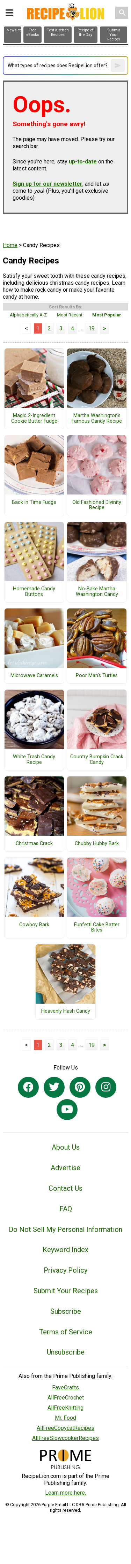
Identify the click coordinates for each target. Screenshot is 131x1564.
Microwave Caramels (34, 675)
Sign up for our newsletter (47, 184)
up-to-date (83, 161)
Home (10, 245)
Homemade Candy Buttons (34, 591)
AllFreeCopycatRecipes (65, 1428)
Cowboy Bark (34, 925)
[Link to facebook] (28, 1087)
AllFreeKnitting (65, 1407)
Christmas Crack (34, 843)
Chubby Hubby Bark (97, 843)
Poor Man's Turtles (97, 675)
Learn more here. (65, 1492)
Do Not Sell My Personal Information (65, 1229)
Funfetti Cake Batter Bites (96, 927)
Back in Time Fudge (34, 502)
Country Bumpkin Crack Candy (96, 759)
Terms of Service (65, 1332)
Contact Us (65, 1188)
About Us (66, 1147)
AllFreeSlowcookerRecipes (65, 1438)
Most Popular (106, 314)
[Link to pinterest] (80, 1087)
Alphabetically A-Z (28, 314)
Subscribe (65, 1311)
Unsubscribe (66, 1352)
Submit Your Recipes (66, 1291)
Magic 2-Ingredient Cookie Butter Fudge (34, 418)
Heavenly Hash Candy (65, 1011)
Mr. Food (65, 1417)
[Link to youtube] (67, 1109)
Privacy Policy (65, 1270)
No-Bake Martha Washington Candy (97, 591)
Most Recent (69, 314)
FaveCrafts (65, 1387)
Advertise (65, 1168)
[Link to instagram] (105, 1087)
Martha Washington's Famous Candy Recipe (97, 418)
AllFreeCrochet (66, 1397)
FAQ (65, 1209)
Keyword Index (65, 1249)
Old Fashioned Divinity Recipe (96, 505)
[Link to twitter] (54, 1087)
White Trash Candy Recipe (34, 759)
